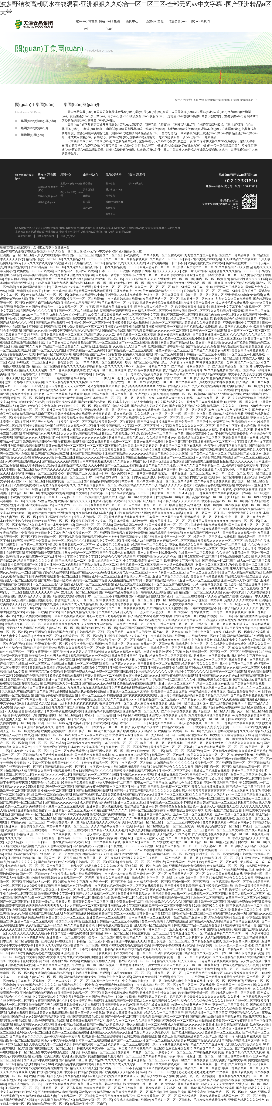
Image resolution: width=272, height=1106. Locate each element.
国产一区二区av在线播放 (75, 310)
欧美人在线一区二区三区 (242, 1000)
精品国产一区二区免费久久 (61, 346)
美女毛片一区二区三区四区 (32, 707)
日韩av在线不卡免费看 (228, 413)
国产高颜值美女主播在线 (201, 461)
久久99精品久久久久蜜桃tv (164, 608)
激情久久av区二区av (248, 362)
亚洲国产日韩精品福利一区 (237, 255)
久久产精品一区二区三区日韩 (149, 318)
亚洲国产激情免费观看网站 (44, 552)
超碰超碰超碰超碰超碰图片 (196, 1072)
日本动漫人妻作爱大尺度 (140, 338)
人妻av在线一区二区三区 (62, 628)
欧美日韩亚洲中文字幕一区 (94, 521)
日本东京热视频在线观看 (96, 461)
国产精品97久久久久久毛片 (108, 830)
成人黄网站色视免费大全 (235, 326)
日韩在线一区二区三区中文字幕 (128, 691)
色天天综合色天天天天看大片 (66, 386)
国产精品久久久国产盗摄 (53, 965)
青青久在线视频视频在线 (208, 786)
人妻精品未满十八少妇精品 (174, 398)
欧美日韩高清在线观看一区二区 (85, 1044)
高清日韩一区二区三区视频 (158, 1072)
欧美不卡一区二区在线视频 (85, 298)
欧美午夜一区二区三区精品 (79, 421)
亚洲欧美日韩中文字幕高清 (241, 322)
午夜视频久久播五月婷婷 (151, 394)
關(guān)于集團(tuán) (109, 25)
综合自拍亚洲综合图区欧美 (23, 279)
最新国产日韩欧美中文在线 (94, 659)
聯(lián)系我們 (200, 21)
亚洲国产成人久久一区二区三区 (249, 687)
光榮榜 (86, 195)
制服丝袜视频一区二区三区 (64, 481)
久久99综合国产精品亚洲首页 (46, 1016)
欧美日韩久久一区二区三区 (161, 949)
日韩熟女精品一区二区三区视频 (225, 544)
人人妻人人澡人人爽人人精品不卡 (30, 933)
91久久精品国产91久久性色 (233, 267)
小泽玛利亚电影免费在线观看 (37, 869)
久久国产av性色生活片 (41, 501)
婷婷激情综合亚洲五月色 (188, 275)
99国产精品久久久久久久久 (162, 271)
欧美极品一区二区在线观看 (213, 762)
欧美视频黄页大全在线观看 (206, 263)
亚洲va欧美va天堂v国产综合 (240, 580)
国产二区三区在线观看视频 (126, 608)
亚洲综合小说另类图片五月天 (80, 302)
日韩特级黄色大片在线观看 (86, 988)
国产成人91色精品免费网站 (212, 378)
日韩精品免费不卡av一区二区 (58, 390)
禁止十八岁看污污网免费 (178, 362)
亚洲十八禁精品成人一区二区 (84, 263)
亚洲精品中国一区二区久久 (141, 711)
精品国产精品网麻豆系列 (95, 291)
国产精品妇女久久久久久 (26, 1036)
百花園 (86, 201)
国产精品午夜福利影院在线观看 (56, 695)
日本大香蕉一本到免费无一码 (99, 390)
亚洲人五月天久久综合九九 (41, 421)
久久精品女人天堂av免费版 (228, 643)
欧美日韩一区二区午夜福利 (117, 421)
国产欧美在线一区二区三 (69, 834)
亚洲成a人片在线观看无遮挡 (168, 715)
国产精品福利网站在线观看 (102, 481)
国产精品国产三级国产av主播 (236, 984)
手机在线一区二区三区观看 (47, 298)
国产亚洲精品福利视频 (252, 937)
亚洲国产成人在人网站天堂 (89, 735)
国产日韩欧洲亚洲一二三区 (210, 334)
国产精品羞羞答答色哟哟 (250, 616)
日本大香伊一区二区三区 (107, 727)
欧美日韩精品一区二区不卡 (77, 544)
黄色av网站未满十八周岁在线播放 (246, 592)
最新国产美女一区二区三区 (99, 342)
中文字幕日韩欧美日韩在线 (214, 457)
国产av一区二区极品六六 (106, 382)
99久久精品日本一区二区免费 (146, 1024)
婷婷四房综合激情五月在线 (214, 489)
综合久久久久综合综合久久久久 (202, 1000)
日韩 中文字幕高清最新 (196, 639)
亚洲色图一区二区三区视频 (190, 881)
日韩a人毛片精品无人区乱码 (121, 433)
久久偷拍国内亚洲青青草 (227, 310)
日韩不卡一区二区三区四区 (213, 624)
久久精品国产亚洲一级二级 (44, 925)
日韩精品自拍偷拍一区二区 (217, 314)
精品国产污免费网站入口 (89, 794)
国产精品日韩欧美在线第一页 (191, 366)
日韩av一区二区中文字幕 (211, 889)
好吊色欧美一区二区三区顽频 (136, 334)
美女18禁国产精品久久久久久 (162, 291)
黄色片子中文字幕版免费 (59, 279)
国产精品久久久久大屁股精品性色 (36, 437)
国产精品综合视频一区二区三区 (169, 786)
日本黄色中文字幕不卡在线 (229, 306)
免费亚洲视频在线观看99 (109, 501)
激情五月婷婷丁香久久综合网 (24, 382)
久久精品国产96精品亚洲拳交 (155, 1020)
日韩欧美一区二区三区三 (109, 374)
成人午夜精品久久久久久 (163, 639)
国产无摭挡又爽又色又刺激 (184, 1008)
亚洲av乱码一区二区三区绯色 (90, 322)
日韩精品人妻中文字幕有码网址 (184, 981)
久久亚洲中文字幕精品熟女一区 (248, 996)
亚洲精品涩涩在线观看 (96, 346)
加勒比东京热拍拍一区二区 (195, 267)
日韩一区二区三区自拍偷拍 (147, 810)
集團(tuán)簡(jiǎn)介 (35, 128)
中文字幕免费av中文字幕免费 (45, 957)
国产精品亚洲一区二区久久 (211, 711)
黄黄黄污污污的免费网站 (45, 671)
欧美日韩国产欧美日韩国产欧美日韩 (108, 394)
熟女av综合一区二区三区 (81, 552)
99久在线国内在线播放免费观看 (242, 346)
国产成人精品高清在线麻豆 (243, 572)
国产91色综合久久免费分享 (38, 406)
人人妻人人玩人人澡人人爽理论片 (158, 869)
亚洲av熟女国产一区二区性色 (24, 318)
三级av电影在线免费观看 (214, 679)
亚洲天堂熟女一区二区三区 (114, 869)
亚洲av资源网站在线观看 (174, 334)
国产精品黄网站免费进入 (130, 524)
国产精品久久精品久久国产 (79, 612)
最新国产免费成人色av (79, 671)
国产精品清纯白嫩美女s (80, 977)
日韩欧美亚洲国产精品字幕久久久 (130, 794)
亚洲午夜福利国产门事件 (220, 782)
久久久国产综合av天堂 (100, 489)
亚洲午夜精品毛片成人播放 (132, 513)
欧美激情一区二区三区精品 (89, 639)
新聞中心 (132, 21)
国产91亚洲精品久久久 (187, 1032)
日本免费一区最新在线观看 (228, 612)
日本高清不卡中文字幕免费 (232, 639)
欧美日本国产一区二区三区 (129, 723)
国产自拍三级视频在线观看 (94, 790)
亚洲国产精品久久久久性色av (156, 556)
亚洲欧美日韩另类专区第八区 (25, 826)
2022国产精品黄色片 (14, 687)
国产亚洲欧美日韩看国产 (232, 758)
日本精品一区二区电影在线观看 (244, 632)
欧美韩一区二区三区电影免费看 (170, 905)
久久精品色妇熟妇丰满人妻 (94, 513)
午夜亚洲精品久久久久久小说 (138, 485)
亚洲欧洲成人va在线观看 (138, 540)
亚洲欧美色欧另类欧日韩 (157, 548)
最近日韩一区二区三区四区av (189, 703)
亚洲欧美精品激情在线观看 (76, 417)
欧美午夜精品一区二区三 (100, 762)
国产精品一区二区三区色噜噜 (246, 786)
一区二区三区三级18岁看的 (51, 584)
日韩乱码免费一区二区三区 (55, 786)
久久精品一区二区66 (81, 425)
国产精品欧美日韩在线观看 (56, 862)
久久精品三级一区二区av (36, 556)
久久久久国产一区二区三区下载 (26, 838)
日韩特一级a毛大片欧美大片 (52, 901)
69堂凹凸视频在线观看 (114, 406)
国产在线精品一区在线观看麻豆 (199, 1096)
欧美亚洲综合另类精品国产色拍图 (52, 632)
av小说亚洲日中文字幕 (207, 600)
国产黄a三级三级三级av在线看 (107, 318)
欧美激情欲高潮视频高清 (192, 306)
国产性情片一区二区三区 (100, 679)
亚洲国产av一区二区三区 (177, 457)
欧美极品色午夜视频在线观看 (214, 485)
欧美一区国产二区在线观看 (223, 810)
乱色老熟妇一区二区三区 (124, 1056)
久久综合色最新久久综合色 (239, 735)
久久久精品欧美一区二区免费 (85, 647)
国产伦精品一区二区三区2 (52, 735)
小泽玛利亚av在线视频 (132, 715)
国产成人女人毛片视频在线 (208, 588)
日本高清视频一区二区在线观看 (162, 255)
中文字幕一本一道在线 (54, 568)
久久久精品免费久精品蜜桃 (171, 687)
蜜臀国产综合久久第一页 (229, 913)
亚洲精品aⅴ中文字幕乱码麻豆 (127, 905)
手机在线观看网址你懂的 (250, 489)
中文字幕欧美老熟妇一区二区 (142, 560)
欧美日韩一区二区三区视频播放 (35, 417)
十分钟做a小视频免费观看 (145, 374)
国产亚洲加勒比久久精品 (201, 429)
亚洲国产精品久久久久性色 (157, 465)
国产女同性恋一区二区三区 (191, 310)
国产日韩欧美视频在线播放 (114, 306)
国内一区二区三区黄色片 (212, 279)
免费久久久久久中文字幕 (240, 600)
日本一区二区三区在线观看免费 (139, 620)
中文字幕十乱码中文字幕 (138, 481)
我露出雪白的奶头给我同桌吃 (36, 877)
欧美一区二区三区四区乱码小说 (88, 528)
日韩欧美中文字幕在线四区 (26, 497)
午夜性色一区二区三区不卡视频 (127, 747)
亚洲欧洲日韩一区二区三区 (176, 279)
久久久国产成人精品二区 (144, 501)
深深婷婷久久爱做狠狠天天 (202, 322)
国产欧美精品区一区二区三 (183, 707)
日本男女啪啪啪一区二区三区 (198, 556)
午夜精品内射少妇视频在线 (207, 691)
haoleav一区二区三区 (34, 314)
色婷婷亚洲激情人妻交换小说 (215, 469)
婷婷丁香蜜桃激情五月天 (74, 473)
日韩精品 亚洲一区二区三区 (203, 291)
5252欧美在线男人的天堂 (63, 822)
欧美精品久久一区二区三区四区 (164, 719)
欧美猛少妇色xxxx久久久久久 (248, 889)
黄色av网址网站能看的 (204, 628)
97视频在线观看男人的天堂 (152, 818)
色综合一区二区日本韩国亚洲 (163, 294)
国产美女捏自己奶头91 (64, 342)
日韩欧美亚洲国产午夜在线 (129, 655)
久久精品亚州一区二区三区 (152, 881)
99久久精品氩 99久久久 (140, 279)
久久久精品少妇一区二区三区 (84, 259)
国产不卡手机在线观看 (176, 711)
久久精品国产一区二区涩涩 (76, 877)
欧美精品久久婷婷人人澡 (97, 961)
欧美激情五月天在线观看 (86, 1000)
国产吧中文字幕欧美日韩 (130, 790)
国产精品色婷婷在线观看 (153, 1004)
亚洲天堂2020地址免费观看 (123, 294)
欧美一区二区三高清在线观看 (102, 338)
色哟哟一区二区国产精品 (166, 322)
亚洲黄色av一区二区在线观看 (107, 917)
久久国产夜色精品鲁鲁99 (168, 283)
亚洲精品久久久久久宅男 (31, 370)
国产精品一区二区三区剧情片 (209, 774)
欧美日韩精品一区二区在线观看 (147, 826)
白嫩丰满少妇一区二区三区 (71, 981)
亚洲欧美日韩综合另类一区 (60, 362)
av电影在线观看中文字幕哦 (89, 667)
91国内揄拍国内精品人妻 (240, 925)
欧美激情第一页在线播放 (87, 643)
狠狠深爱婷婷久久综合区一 (242, 973)
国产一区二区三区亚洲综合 (176, 489)
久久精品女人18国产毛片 (130, 346)
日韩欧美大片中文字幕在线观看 (217, 493)
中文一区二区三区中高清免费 (245, 517)
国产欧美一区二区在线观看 (92, 719)
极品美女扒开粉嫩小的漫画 (87, 691)
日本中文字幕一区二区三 (223, 275)
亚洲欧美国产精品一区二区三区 (59, 338)
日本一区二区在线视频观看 (172, 600)
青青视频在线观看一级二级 (208, 687)
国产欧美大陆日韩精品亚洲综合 (135, 770)
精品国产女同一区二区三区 (94, 1099)
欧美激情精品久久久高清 (212, 695)
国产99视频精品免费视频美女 (119, 592)
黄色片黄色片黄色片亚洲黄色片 (229, 409)
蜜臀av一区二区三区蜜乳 (27, 398)
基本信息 (110, 183)
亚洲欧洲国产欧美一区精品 (164, 326)
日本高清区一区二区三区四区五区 (184, 409)
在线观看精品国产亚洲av (89, 354)
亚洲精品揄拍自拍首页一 (34, 810)
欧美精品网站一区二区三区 (160, 298)
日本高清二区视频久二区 (16, 774)
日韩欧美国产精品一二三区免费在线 (196, 925)
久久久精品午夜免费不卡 (107, 826)
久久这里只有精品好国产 (83, 267)
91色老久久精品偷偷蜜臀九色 (32, 449)
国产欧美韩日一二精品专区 (64, 866)
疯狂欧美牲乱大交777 (252, 449)
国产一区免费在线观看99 (71, 751)
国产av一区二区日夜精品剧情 (139, 342)
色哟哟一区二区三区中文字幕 (224, 830)
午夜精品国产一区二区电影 (76, 1096)
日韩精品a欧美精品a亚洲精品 (49, 667)
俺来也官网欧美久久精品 (104, 386)
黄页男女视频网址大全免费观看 (209, 715)
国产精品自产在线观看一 (52, 322)
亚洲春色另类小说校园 (20, 965)
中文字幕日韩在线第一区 (92, 493)
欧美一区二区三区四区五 (151, 604)
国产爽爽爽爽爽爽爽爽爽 (138, 386)
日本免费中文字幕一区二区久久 (102, 358)
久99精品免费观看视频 (208, 1052)
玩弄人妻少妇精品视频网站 (176, 695)
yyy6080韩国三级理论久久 (22, 461)
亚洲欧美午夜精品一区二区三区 (180, 390)
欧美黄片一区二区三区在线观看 (26, 830)
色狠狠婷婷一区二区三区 (122, 988)
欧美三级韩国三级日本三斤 (190, 287)
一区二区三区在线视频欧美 (239, 651)
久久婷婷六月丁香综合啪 (86, 651)
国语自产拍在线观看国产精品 (121, 330)
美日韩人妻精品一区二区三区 (142, 822)
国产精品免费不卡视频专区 (91, 846)
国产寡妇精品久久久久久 (252, 1088)
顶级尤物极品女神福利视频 (216, 382)
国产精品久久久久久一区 (61, 802)
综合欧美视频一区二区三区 (217, 850)
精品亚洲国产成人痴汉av (245, 453)
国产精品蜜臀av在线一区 (169, 893)
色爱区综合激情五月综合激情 (172, 1048)
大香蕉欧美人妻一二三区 (45, 1044)
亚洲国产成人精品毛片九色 (126, 437)
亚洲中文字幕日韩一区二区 (176, 469)
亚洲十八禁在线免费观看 (21, 485)
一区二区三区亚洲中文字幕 (141, 314)
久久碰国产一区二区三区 (24, 889)
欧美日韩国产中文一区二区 (174, 378)
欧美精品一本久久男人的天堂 (131, 632)
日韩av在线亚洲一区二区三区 (65, 445)
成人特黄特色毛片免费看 (96, 802)
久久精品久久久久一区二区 (53, 774)
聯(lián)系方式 (135, 183)
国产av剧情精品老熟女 (144, 596)
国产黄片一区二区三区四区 (151, 275)
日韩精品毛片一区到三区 (93, 632)
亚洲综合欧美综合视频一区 (45, 703)
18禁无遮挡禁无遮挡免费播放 (30, 540)
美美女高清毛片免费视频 (248, 350)
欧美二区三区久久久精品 (51, 608)
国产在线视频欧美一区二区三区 (21, 766)
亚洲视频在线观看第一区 (171, 774)
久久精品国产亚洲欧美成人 (202, 532)
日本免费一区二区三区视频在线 (170, 528)
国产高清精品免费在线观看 (216, 1088)
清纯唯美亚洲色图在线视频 (41, 275)
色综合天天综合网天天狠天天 (138, 445)
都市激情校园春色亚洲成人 (60, 588)
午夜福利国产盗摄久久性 (33, 287)
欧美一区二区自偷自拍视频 (53, 794)
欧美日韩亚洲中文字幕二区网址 (150, 814)
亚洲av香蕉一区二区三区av (146, 1008)
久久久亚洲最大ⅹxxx (124, 699)
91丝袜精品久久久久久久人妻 (153, 671)
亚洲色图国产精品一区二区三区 (177, 846)
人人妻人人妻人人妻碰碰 (237, 945)
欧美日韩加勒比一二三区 (24, 362)
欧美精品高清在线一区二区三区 (47, 294)
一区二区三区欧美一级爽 (138, 398)
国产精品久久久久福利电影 (60, 461)
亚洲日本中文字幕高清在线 (35, 505)
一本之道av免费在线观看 (177, 564)
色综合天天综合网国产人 (134, 679)
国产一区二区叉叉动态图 (48, 350)
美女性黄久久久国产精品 (165, 965)
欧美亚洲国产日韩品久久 (226, 287)
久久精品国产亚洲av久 (161, 437)
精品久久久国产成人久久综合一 (178, 961)
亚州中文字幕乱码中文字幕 (62, 1036)
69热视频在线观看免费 (144, 409)
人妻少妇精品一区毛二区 (210, 909)
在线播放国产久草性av (198, 302)
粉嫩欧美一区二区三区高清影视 (170, 655)
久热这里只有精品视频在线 (47, 429)
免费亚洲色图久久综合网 (77, 275)
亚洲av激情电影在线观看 (236, 556)
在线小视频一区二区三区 (16, 1000)
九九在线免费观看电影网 (208, 386)
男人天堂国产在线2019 (129, 778)
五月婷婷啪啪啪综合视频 (156, 957)
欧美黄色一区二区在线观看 (35, 271)
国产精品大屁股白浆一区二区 (97, 485)
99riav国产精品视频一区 (21, 568)
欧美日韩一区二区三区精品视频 (59, 536)
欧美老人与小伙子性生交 (16, 735)
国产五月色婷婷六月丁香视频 (30, 374)
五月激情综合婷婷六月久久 (57, 485)
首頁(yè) (198, 99)
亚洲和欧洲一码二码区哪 (142, 358)
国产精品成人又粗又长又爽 (149, 406)
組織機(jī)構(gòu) (32, 135)
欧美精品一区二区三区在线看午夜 (142, 862)
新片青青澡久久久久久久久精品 (56, 469)
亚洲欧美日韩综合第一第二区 (27, 858)
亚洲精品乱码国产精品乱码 (47, 326)
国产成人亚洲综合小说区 (224, 394)
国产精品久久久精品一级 (39, 330)
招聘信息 (110, 195)
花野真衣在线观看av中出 (51, 255)
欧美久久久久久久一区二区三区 (193, 425)
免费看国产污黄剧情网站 (22, 334)
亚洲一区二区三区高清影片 (174, 481)
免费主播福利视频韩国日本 (158, 758)
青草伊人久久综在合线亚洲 (54, 945)
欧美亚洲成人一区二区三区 (173, 521)
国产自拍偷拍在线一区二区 (114, 929)
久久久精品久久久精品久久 (248, 334)
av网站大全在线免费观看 (186, 782)
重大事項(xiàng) (114, 189)
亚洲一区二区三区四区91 (131, 802)
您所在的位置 (183, 99)
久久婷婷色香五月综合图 (233, 552)
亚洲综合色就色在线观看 (84, 739)
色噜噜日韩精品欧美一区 (72, 727)
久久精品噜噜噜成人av (220, 937)
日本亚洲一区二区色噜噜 (197, 298)
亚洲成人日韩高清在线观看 (124, 1012)
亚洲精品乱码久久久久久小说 (100, 798)
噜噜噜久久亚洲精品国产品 (159, 592)
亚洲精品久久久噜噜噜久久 (108, 1032)
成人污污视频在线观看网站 (170, 1044)
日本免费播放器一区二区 (126, 901)
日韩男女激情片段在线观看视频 (160, 302)
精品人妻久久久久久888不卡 (115, 366)
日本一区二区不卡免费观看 (238, 953)
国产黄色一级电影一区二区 (208, 453)
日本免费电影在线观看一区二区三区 (53, 576)
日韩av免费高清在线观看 (66, 842)
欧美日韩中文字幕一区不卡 (32, 762)
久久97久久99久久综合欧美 (222, 1008)
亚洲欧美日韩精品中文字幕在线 (125, 636)
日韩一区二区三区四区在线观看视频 (158, 953)
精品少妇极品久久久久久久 (138, 390)
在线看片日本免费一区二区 (113, 441)
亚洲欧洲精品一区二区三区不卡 (105, 409)
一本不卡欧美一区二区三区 (212, 398)
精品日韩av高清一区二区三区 (68, 838)
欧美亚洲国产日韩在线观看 (91, 723)
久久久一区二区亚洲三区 (16, 608)
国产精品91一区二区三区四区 (169, 259)
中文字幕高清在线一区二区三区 (222, 501)
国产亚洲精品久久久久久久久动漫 (84, 437)
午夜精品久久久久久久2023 (243, 743)
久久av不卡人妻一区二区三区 (159, 417)
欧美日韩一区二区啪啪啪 (225, 477)
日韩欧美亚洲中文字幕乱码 (246, 659)
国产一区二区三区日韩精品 (20, 754)
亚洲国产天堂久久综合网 (118, 1004)
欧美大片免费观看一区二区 (95, 889)
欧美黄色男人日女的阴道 (130, 659)
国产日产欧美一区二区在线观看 (139, 1088)
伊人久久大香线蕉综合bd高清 (43, 263)
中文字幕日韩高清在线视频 (123, 298)
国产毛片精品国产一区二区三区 (197, 548)
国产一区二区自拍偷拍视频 (97, 731)
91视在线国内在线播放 (155, 739)
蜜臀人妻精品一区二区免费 (248, 568)
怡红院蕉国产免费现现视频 (112, 310)
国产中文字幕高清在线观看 (64, 394)
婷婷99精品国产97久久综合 (93, 854)
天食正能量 (88, 189)
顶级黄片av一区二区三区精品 (82, 636)
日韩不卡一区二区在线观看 (97, 620)
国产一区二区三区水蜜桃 (121, 465)
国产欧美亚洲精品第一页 (131, 889)
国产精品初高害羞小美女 (159, 1056)
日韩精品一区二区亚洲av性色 (204, 743)
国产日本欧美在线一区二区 (102, 398)
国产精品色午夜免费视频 (91, 786)
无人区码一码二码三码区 (167, 735)
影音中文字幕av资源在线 (60, 291)
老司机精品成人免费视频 (200, 326)
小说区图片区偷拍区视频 (144, 449)
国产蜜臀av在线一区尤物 (54, 580)
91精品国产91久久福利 (26, 346)
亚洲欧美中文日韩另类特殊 (180, 449)
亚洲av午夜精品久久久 (179, 374)
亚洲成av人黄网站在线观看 (207, 667)
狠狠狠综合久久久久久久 (237, 461)
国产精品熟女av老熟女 (143, 616)
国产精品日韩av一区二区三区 (65, 766)
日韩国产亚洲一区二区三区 (175, 624)
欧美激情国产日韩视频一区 (166, 346)
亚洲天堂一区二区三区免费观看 (92, 584)
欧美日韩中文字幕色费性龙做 (147, 473)
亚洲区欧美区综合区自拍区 (133, 584)
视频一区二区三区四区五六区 (204, 294)
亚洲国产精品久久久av (244, 1012)
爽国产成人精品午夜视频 (251, 846)
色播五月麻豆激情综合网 (42, 302)
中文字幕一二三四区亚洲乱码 (37, 544)
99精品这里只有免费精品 (52, 283)
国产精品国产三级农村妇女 (185, 862)
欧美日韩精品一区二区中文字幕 (50, 354)
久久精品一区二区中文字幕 (77, 306)
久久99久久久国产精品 (96, 624)
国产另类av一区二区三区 (219, 560)
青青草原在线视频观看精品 (220, 961)
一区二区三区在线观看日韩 (221, 390)
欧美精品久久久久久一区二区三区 (165, 330)
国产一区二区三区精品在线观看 (126, 259)
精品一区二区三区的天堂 (211, 842)
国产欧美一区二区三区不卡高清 (120, 1068)
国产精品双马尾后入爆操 (205, 921)
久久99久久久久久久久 (187, 818)
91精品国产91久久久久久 (111, 810)
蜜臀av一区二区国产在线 (157, 643)
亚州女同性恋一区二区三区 (120, 758)
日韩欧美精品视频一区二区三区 (61, 334)
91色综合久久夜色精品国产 (117, 556)
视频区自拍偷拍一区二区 (116, 703)
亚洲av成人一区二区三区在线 (199, 580)
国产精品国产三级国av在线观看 (76, 271)
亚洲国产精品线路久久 (39, 727)
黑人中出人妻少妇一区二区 (158, 612)
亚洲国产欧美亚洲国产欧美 (64, 409)
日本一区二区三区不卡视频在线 (106, 596)
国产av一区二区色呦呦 (243, 588)
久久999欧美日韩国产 (38, 885)
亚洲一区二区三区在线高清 (47, 743)
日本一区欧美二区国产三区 (130, 568)
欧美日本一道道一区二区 (229, 473)
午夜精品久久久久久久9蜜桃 (60, 358)
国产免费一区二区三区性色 (193, 421)
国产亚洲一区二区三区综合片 (51, 723)
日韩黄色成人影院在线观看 (114, 925)
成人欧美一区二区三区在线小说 (180, 338)
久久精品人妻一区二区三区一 (151, 310)
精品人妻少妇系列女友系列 (38, 465)
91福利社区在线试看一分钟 (214, 362)
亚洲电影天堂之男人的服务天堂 (149, 1032)
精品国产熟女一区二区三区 (44, 259)
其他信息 (110, 207)
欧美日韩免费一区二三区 (215, 616)
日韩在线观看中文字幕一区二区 (95, 1048)
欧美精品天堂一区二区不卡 (170, 1016)
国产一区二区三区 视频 (85, 255)
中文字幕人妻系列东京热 (244, 374)
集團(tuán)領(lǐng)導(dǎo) (38, 121)
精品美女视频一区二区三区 (243, 576)
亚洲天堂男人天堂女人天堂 (146, 838)
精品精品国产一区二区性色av (160, 699)
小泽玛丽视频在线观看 (207, 584)
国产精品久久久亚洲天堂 (80, 1068)
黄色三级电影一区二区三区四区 (169, 941)
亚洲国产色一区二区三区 (16, 255)
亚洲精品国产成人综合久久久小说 (80, 465)
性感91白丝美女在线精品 (27, 402)
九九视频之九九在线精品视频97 (88, 687)
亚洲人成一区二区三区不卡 (176, 683)
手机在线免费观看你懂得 (33, 616)
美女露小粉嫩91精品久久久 (214, 342)
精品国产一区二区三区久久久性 (200, 592)
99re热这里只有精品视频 (232, 417)
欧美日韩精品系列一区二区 (240, 1068)
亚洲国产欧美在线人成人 (45, 913)
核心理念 (87, 183)
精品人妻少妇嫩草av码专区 (35, 1064)
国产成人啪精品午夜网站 (141, 727)
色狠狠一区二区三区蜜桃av (188, 394)
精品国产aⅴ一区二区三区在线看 (243, 1096)
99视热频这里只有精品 (134, 766)
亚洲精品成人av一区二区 (39, 881)
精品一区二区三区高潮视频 (184, 751)
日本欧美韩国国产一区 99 (25, 564)
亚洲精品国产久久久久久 (77, 929)
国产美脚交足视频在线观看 (187, 406)
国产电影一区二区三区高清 (94, 524)
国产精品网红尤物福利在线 (65, 596)
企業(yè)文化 (155, 21)
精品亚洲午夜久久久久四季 (249, 279)
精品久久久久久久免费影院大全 (169, 790)
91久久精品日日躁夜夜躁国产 (25, 711)
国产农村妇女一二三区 (215, 838)
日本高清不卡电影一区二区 (64, 497)
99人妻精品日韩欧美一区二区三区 (100, 279)
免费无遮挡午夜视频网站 (229, 421)
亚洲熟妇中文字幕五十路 (165, 723)
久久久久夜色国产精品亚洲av (80, 433)
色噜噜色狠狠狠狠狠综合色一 (179, 806)
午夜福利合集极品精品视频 (53, 973)
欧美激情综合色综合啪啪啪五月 (235, 318)
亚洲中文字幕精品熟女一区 (64, 679)
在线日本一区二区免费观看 (164, 354)
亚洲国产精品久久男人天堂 (41, 433)
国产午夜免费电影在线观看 (97, 469)
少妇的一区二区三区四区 (57, 790)
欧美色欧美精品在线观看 (66, 675)
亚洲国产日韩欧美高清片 (86, 453)
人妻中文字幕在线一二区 (185, 604)
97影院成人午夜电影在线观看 (24, 628)
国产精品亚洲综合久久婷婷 (100, 536)
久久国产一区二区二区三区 (152, 287)
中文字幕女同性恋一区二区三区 (44, 988)
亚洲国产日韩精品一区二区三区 (79, 992)
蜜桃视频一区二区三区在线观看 (117, 417)
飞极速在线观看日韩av (23, 1012)
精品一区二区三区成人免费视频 (214, 536)
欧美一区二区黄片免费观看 (23, 806)
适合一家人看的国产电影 (198, 271)
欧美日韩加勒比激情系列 (45, 1072)
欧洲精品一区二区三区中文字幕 (162, 433)
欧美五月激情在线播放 (177, 1036)
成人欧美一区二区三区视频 (152, 925)
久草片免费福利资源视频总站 (131, 687)
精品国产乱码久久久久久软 (35, 560)
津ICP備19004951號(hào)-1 (112, 227)
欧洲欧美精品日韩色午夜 (39, 441)
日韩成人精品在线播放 (211, 374)
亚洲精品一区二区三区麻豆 (205, 283)
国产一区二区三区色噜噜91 (204, 572)
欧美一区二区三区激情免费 (248, 774)
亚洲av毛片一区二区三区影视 (204, 517)
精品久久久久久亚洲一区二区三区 (98, 457)
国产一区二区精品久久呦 (182, 838)
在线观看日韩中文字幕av (115, 953)
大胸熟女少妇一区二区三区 (206, 719)
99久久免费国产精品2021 (249, 647)
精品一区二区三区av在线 (213, 683)
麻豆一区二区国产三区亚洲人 (24, 386)
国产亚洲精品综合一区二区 (230, 366)
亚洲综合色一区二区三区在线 (113, 287)
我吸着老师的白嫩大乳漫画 (126, 354)
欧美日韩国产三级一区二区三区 (215, 802)
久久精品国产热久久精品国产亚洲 (45, 949)
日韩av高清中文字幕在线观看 (72, 287)
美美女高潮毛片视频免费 (42, 953)
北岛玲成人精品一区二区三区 (25, 866)
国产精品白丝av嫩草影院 (250, 679)
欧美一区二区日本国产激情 (188, 477)
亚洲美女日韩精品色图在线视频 (44, 425)
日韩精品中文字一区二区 (103, 540)
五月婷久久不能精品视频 (113, 877)
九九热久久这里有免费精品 (233, 298)
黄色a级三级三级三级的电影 (195, 1076)
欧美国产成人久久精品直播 (80, 604)
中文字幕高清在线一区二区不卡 (231, 881)
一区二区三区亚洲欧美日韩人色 (161, 429)
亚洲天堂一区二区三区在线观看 (180, 445)
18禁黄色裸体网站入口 (131, 965)
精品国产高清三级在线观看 (241, 921)
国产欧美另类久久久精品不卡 (78, 548)
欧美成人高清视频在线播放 (132, 1099)
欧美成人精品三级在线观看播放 (79, 873)
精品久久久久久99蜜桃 (20, 786)
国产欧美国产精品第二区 (94, 402)
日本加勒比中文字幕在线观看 (160, 1064)
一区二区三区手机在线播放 (247, 354)
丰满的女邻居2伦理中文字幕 (162, 651)
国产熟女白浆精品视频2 (95, 1092)
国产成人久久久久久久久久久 (91, 568)
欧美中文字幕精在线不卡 (158, 988)
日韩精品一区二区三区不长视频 (205, 354)
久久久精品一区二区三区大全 (246, 667)
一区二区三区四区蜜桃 (102, 445)
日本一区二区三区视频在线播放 (120, 271)
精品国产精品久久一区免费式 (89, 572)
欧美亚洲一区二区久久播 (240, 402)
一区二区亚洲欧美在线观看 (241, 739)
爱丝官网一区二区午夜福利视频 (146, 866)
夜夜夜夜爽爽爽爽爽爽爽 (81, 703)
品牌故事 (87, 207)
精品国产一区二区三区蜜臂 (202, 1068)
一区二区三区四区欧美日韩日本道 (204, 1064)
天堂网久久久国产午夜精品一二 (35, 306)
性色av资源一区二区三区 (172, 350)
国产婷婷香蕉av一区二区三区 (168, 524)
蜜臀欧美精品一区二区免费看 (86, 350)
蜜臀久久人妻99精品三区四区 (75, 921)
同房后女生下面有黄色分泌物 (236, 425)
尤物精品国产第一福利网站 (123, 1000)
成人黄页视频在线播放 (220, 818)
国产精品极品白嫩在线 (207, 941)
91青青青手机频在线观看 (248, 754)
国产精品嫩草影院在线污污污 (65, 318)
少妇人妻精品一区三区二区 (85, 326)
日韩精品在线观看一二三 (176, 727)
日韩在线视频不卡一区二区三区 (47, 643)
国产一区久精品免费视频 (220, 751)
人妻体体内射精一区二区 (59, 889)
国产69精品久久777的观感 (72, 885)
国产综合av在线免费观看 (145, 370)
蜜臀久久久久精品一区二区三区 (238, 271)
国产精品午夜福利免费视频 (129, 532)
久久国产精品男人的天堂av (211, 794)
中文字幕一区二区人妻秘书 (137, 762)
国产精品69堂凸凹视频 (51, 691)
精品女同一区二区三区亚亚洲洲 (173, 493)
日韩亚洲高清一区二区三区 (47, 267)
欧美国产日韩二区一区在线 (117, 913)
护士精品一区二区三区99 (244, 497)
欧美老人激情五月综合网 (210, 1036)
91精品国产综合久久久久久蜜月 (35, 310)
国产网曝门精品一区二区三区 (148, 505)
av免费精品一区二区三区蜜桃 (207, 893)
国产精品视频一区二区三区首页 (206, 1012)
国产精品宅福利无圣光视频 (50, 572)
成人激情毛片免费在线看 (232, 302)
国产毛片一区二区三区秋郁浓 (107, 370)
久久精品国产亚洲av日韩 (211, 568)
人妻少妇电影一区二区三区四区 (26, 842)
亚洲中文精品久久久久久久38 (58, 620)
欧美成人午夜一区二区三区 (23, 624)
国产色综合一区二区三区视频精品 (127, 1016)
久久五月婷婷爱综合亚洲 (49, 747)
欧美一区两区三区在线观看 (222, 505)
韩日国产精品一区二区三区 (199, 949)
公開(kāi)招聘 (23, 236)
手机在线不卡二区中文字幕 (120, 302)
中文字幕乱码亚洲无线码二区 (119, 612)
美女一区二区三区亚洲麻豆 (127, 639)
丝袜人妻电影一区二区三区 (157, 267)
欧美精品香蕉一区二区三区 (26, 409)
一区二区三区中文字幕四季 (178, 382)
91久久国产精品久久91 (169, 402)
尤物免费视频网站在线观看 (226, 917)
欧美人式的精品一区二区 (90, 517)
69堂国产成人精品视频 (20, 770)
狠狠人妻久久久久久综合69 (41, 592)
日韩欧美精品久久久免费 (232, 1076)
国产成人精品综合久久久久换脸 (67, 382)
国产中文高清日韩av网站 (205, 1092)
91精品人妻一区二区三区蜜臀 (236, 992)
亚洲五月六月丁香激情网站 (187, 929)
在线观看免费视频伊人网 (243, 691)
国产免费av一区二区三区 (72, 505)
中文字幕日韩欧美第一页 (84, 758)
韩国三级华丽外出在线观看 (61, 961)
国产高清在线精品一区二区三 (130, 493)
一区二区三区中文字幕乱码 (233, 1056)
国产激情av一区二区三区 (150, 873)
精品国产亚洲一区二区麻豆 (88, 1103)
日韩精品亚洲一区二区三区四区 (189, 473)
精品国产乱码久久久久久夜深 (125, 263)
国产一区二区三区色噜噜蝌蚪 (52, 378)
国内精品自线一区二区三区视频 (59, 715)
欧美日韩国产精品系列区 (177, 342)
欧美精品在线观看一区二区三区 (199, 437)
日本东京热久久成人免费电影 (132, 402)
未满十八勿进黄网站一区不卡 (191, 1004)
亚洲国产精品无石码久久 (101, 850)
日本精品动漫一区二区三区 (26, 822)
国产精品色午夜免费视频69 (248, 695)
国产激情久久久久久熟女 (74, 818)
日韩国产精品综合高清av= (160, 580)
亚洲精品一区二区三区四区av (222, 338)
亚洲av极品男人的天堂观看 (51, 639)
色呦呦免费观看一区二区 (100, 1088)
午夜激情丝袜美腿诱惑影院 (65, 850)
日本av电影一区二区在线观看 (71, 374)
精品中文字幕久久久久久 (119, 663)
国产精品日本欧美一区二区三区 (91, 283)
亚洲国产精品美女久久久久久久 (126, 453)
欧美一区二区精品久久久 (68, 540)
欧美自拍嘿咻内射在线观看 (196, 1028)
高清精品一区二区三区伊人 (92, 378)
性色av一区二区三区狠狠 (57, 854)
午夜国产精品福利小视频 (48, 909)
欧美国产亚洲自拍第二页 (51, 453)
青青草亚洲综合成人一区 (186, 933)
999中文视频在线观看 (239, 283)
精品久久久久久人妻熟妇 (176, 485)
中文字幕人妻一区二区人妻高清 (50, 699)
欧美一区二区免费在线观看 (18, 659)
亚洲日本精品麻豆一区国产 (237, 949)
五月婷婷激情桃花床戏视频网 (57, 1092)
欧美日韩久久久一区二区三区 (77, 406)
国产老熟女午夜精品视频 (248, 683)
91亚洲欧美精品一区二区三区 (24, 798)
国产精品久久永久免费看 (202, 346)
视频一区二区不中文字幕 (135, 497)
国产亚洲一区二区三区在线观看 (182, 596)
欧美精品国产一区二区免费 (245, 386)
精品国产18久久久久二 (99, 334)
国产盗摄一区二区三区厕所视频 (108, 707)
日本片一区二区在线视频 (92, 1040)
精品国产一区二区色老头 (169, 754)
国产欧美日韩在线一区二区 (99, 628)
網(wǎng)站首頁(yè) (86, 25)
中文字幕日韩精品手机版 (80, 1072)
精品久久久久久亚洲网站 (77, 366)
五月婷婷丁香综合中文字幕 (114, 275)
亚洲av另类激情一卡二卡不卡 (166, 263)
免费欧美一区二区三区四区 (38, 818)
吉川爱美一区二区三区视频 (242, 584)
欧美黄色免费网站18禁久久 (59, 731)
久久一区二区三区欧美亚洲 (201, 965)
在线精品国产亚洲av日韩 (141, 806)
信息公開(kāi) (177, 21)
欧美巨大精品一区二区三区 (247, 893)
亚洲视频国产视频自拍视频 (88, 1056)
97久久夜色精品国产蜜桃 (221, 596)
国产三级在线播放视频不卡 (155, 421)
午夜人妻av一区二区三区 (68, 509)
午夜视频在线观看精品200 (75, 441)
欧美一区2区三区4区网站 (142, 362)
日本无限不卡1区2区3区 (147, 707)
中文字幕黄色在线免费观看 (56, 659)
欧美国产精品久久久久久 (74, 501)
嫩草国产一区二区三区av (242, 897)
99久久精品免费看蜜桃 (79, 925)
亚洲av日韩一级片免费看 (109, 473)
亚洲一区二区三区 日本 (76, 477)
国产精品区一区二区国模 (42, 366)
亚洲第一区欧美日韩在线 (42, 612)
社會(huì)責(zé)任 (114, 201)
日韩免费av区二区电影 (169, 497)
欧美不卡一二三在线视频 (187, 977)
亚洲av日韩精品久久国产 (153, 366)
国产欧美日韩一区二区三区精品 (21, 802)
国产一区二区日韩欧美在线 (121, 255)
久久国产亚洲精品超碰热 (54, 770)
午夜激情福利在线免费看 (27, 917)
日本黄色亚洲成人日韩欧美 (150, 477)
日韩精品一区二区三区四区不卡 (97, 862)
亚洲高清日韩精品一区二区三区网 (33, 473)
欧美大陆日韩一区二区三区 (132, 283)
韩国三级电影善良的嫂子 (25, 291)
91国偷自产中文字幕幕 (73, 881)
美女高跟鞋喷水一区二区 (242, 263)
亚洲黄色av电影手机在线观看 (124, 326)
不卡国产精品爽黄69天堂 (232, 433)
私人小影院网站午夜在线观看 (39, 477)
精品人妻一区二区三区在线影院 (191, 318)
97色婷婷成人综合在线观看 (120, 1028)
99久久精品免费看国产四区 (223, 370)
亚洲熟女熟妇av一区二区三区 (250, 798)
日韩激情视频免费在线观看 (73, 413)
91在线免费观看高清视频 (125, 945)
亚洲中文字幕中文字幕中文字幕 (76, 556)
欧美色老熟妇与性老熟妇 (185, 505)
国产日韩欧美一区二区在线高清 (159, 663)
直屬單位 (110, 213)
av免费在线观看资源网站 (104, 314)
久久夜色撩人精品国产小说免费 (35, 548)
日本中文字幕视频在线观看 (120, 957)
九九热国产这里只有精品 (201, 255)
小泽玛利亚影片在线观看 (245, 1036)
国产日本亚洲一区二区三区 (246, 524)
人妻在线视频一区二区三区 (201, 723)
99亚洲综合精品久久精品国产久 (79, 330)
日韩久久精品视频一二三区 (120, 267)
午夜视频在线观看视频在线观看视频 (197, 739)
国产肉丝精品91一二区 (71, 560)
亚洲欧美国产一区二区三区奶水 (172, 747)
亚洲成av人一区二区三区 (33, 1032)
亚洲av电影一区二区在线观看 (193, 814)
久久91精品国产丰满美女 (240, 259)
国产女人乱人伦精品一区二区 (154, 306)
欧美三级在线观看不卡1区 (210, 528)
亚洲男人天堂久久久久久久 (210, 521)
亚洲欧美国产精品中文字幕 (115, 425)
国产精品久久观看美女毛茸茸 (210, 350)
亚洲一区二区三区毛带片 (175, 770)
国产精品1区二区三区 (73, 1060)
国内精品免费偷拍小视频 (243, 901)
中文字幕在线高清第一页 (57, 1052)
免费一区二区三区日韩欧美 (114, 671)
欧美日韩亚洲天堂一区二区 (62, 683)
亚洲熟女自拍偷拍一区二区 (175, 842)
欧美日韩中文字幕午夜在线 (53, 532)
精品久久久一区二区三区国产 (165, 778)
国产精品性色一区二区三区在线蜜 (131, 350)
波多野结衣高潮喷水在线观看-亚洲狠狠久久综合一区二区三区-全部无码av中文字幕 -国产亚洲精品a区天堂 (71, 251)
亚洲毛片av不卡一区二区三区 (218, 358)
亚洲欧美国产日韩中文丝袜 (240, 437)
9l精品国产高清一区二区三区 (214, 1048)
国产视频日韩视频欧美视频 (168, 1092)
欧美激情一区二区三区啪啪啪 (102, 1036)
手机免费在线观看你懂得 (57, 493)
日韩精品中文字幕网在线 (238, 723)
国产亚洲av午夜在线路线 (40, 1060)
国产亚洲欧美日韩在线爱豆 (218, 449)
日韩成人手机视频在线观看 (211, 770)
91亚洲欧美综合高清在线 (216, 885)
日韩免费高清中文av (127, 291)
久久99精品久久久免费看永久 (182, 620)
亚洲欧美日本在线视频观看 (204, 402)
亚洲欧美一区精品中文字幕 (128, 667)
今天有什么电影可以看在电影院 (133, 378)
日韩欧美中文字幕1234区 (153, 913)
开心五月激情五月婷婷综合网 (107, 616)
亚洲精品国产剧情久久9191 (157, 992)
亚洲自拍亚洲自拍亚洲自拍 (38, 992)
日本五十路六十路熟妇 (85, 949)
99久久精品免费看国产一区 (120, 429)
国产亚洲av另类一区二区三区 (109, 751)
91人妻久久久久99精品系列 (131, 754)
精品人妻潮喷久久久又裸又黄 (100, 822)
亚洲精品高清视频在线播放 (126, 517)
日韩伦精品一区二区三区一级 (191, 913)
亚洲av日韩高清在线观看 (182, 1084)
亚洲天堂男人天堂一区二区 (185, 830)
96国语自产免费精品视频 (31, 675)
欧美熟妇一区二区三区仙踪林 (99, 588)
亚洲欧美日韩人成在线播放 (130, 322)
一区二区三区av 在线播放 (141, 382)
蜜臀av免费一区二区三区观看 (63, 489)
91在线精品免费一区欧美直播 (205, 636)
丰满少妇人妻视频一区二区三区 (187, 877)
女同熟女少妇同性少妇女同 (243, 1044)
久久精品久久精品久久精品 (123, 651)
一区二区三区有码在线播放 (172, 584)
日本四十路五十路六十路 (202, 969)
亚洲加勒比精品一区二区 (205, 509)
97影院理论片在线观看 (206, 259)
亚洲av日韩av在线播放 (193, 612)
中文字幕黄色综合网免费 (108, 885)
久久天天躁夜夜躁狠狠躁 (109, 449)
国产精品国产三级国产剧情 (72, 449)
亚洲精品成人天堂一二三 (134, 576)
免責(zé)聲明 (68, 236)
